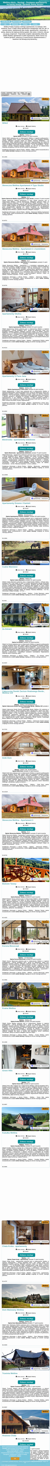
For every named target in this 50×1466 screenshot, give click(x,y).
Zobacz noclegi (26, 133)
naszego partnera (31, 152)
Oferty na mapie (17, 21)
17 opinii (33, 1402)
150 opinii (37, 522)
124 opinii (29, 137)
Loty (5, 24)
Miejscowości (26, 21)
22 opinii (31, 1096)
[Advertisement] (25, 66)
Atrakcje (25, 24)
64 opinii (32, 907)
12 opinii (31, 779)
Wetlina (45, 99)
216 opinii (34, 330)
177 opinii (35, 1337)
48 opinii (35, 393)
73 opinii (36, 1273)
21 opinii (44, 264)
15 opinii (41, 200)
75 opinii (39, 457)
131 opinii (33, 586)
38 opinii (33, 970)
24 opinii (33, 1159)
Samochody (15, 24)
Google (5, 1448)
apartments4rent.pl (44, 1)
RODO (19, 1456)
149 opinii (32, 1033)
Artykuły (35, 24)
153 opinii (31, 649)
